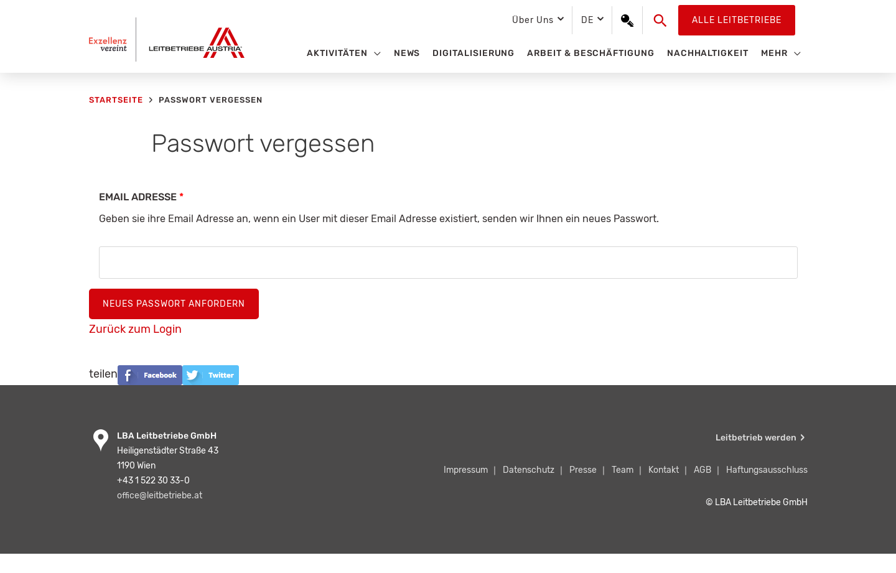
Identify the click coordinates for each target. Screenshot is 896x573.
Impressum (466, 470)
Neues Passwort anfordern (174, 304)
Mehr (774, 53)
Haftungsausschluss (767, 470)
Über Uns (532, 20)
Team (622, 470)
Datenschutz (528, 470)
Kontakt (663, 470)
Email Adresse (141, 197)
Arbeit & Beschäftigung (590, 53)
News (407, 53)
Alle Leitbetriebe (737, 20)
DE (587, 20)
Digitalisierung (473, 53)
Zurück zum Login (135, 329)
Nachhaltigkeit (708, 53)
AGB (702, 470)
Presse (583, 470)
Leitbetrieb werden (756, 437)
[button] (660, 20)
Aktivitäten (337, 53)
